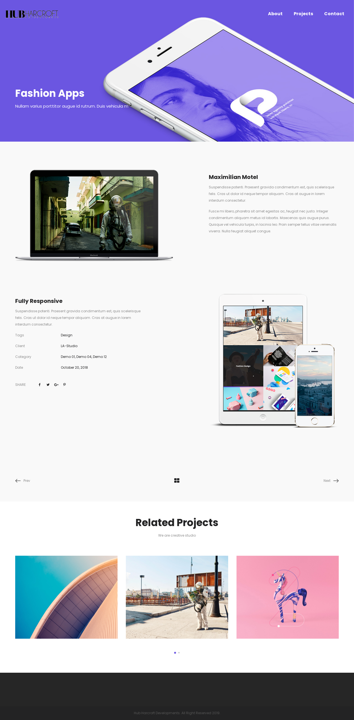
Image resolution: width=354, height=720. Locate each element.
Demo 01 (68, 356)
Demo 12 (100, 356)
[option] (66, 597)
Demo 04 (84, 356)
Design (66, 335)
